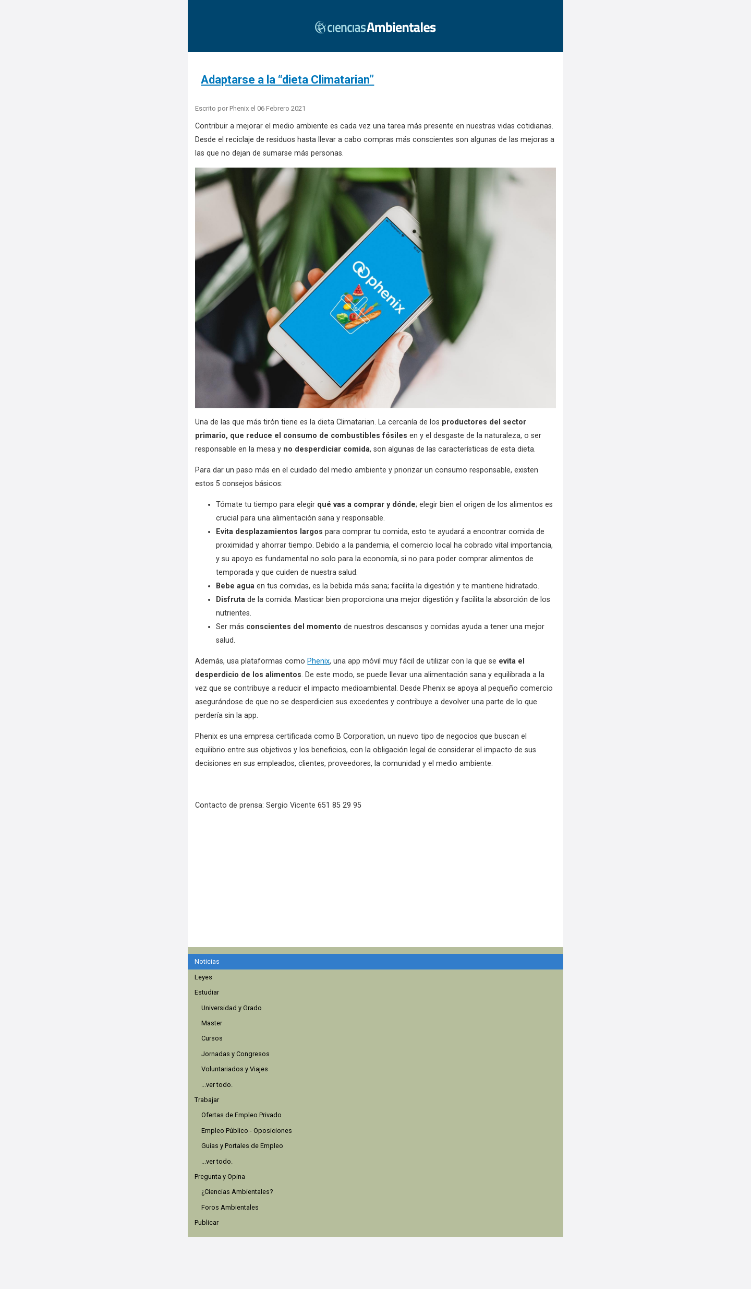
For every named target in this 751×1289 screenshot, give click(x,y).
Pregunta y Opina (220, 1176)
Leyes (203, 977)
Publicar (207, 1222)
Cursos (212, 1038)
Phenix (318, 661)
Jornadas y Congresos (235, 1054)
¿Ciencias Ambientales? (237, 1192)
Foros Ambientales (230, 1207)
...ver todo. (217, 1085)
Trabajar (207, 1100)
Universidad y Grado (231, 1008)
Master (211, 1023)
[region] (378, 884)
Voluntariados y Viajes (234, 1069)
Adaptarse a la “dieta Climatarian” (287, 79)
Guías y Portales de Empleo (242, 1146)
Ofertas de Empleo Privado (241, 1115)
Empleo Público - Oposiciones (246, 1130)
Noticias (207, 961)
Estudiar (207, 992)
